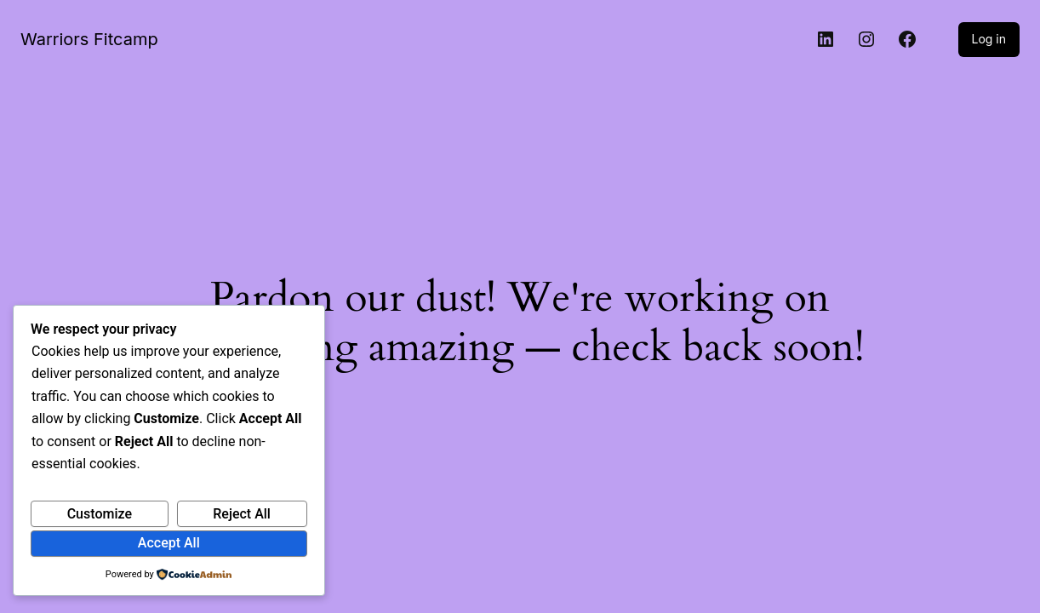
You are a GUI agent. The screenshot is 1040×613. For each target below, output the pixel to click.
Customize (99, 514)
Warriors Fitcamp (89, 39)
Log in (989, 39)
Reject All (242, 514)
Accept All (169, 543)
